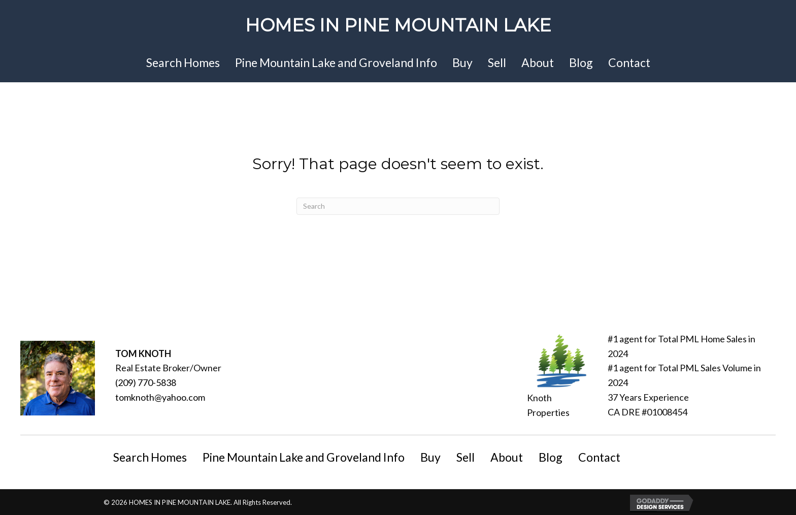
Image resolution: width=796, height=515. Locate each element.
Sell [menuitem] (465, 457)
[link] (183, 63)
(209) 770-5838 (145, 382)
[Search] (398, 206)
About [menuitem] (506, 457)
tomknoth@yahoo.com (160, 397)
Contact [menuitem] (599, 457)
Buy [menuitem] (430, 457)
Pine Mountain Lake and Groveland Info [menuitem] (304, 457)
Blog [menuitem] (550, 457)
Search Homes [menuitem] (150, 457)
